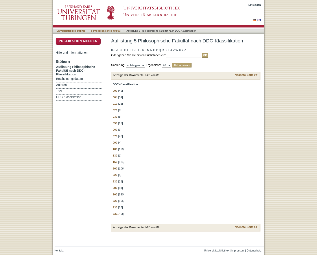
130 (115, 155)
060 (115, 129)
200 (115, 168)
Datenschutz (254, 250)
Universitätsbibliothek (216, 250)
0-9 (113, 50)
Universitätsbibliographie (71, 30)
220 (115, 175)
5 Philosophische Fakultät (105, 30)
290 (115, 187)
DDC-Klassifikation (68, 97)
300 (115, 194)
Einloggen (255, 4)
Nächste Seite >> (246, 74)
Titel (59, 91)
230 (115, 181)
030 (115, 116)
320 (115, 200)
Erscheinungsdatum (69, 78)
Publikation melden (78, 41)
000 (115, 90)
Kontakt (59, 250)
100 (115, 149)
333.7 (116, 213)
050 (115, 123)
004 (115, 97)
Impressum (238, 250)
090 (115, 142)
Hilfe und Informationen (72, 52)
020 (115, 110)
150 (115, 162)
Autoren (61, 85)
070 (115, 136)
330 (115, 207)
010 (115, 103)
